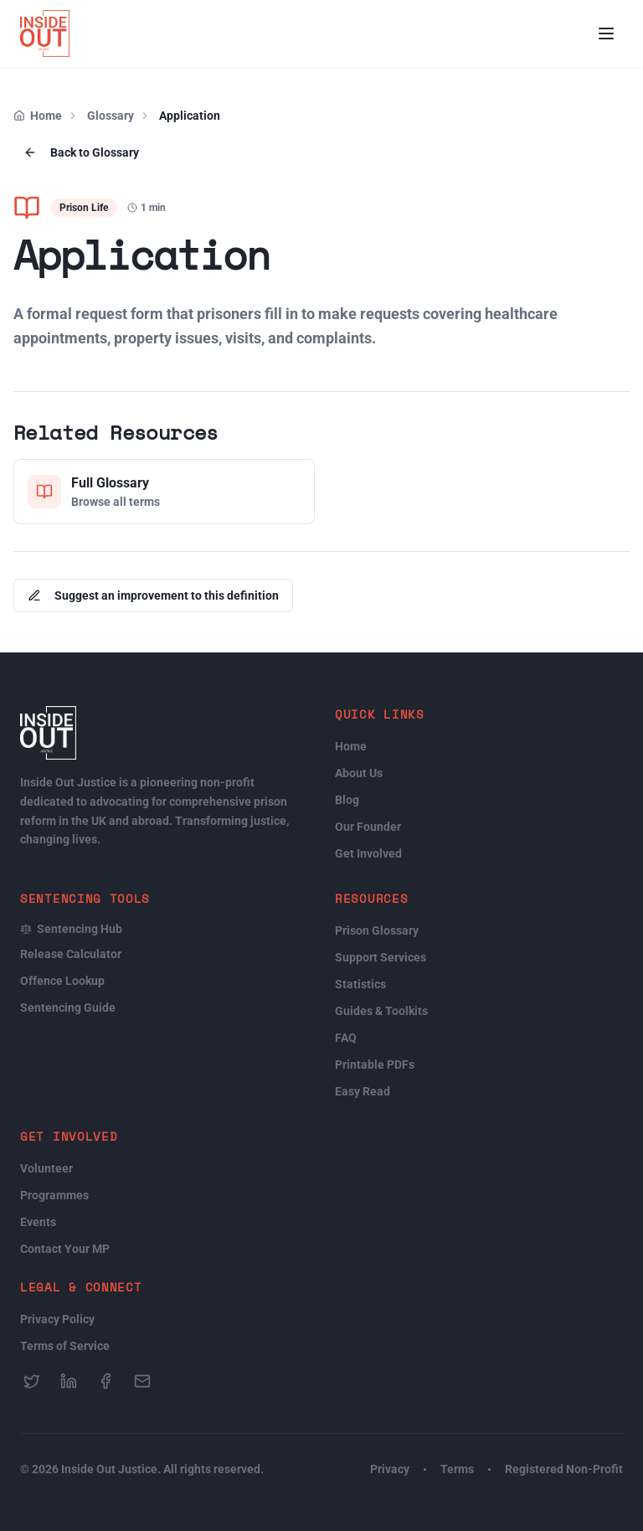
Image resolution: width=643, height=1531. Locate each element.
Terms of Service (65, 1346)
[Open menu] (606, 33)
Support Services (380, 957)
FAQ (346, 1037)
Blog (347, 800)
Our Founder (368, 826)
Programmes (54, 1195)
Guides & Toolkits (381, 1011)
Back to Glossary (81, 152)
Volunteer (46, 1168)
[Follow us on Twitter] (32, 1381)
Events (38, 1222)
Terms (457, 1469)
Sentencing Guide (68, 1007)
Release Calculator (70, 954)
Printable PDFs (374, 1064)
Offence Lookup (62, 980)
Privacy (389, 1469)
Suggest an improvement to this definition (153, 595)
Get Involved (368, 853)
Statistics (360, 984)
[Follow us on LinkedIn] (68, 1381)
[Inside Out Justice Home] (44, 33)
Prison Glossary (377, 930)
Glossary (110, 115)
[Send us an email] (142, 1381)
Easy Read (362, 1091)
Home (46, 115)
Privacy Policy (57, 1319)
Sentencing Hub (71, 929)
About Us (359, 773)
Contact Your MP (65, 1248)
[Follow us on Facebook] (105, 1381)
